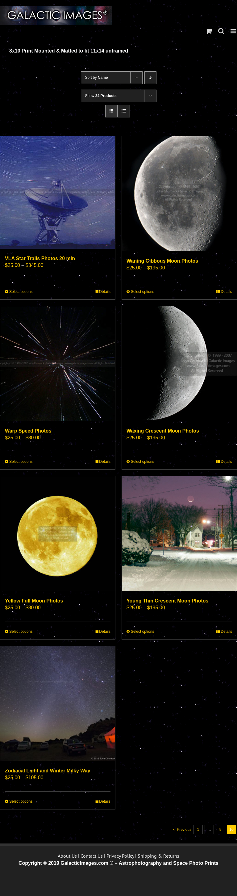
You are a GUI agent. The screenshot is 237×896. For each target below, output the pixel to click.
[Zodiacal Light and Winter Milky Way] (57, 703)
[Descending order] (150, 77)
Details (104, 292)
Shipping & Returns (158, 856)
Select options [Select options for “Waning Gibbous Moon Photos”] (142, 292)
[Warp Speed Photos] (57, 363)
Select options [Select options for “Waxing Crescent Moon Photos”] (142, 461)
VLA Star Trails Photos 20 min (40, 258)
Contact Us (92, 856)
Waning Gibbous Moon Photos (162, 261)
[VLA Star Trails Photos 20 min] (57, 192)
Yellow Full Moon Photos (34, 600)
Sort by (96, 77)
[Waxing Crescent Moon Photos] (179, 363)
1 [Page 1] (198, 829)
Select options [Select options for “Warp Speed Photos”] (20, 461)
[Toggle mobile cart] (209, 31)
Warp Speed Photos (28, 430)
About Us (67, 856)
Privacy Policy (120, 856)
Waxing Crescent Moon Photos (163, 430)
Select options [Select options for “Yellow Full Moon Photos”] (20, 631)
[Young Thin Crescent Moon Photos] (179, 533)
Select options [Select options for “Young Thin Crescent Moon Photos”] (142, 631)
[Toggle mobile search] (221, 31)
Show (101, 96)
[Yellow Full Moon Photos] (57, 533)
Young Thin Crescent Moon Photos (167, 600)
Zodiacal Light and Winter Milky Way (47, 770)
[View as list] (124, 111)
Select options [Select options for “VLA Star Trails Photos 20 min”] (20, 292)
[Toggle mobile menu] (234, 31)
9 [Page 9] (220, 829)
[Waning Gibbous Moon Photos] (179, 193)
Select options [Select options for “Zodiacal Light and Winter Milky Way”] (20, 801)
